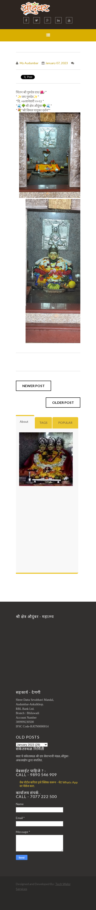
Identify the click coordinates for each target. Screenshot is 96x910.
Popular (65, 422)
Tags (43, 422)
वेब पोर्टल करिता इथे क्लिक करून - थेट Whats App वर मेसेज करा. (49, 784)
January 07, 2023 (56, 63)
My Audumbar (28, 63)
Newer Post (33, 386)
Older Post (63, 402)
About (24, 421)
